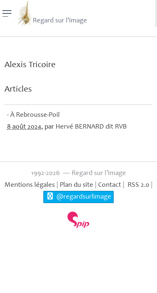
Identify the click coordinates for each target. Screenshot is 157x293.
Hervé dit (91, 127)
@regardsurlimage (78, 196)
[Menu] (7, 13)
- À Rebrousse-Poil (33, 115)
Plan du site (76, 185)
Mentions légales (29, 185)
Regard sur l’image (51, 13)
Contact (109, 185)
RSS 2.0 (137, 185)
